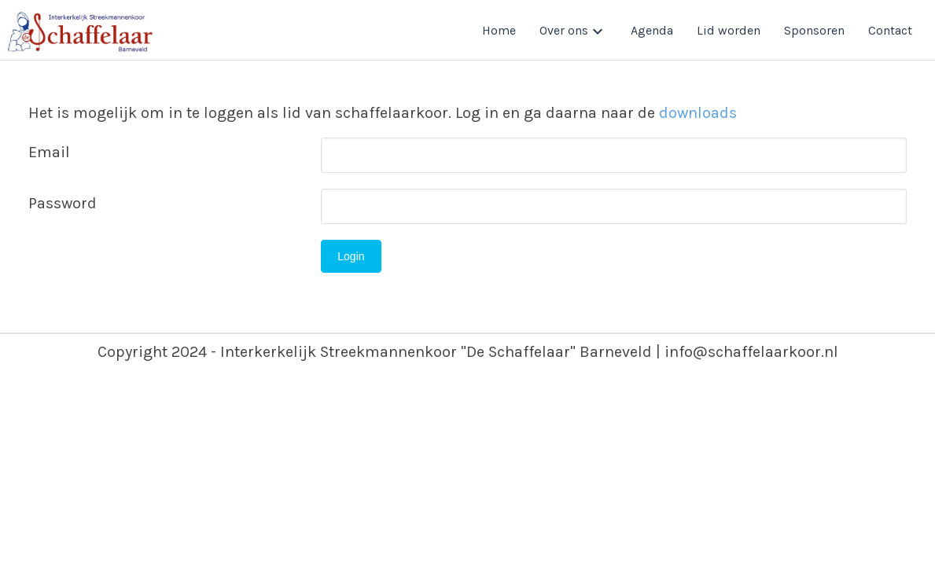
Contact (890, 30)
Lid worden (728, 30)
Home (499, 30)
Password (62, 203)
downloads (698, 113)
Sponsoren (814, 30)
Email (49, 152)
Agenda (652, 30)
